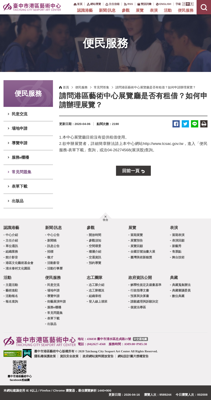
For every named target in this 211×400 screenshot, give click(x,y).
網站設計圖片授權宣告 (133, 356)
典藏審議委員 (181, 290)
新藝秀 (176, 246)
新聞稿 (51, 240)
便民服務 (185, 10)
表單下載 (19, 186)
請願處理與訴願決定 (144, 301)
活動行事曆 (55, 268)
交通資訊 (95, 257)
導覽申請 (19, 143)
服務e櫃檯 (20, 157)
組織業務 (12, 251)
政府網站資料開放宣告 (98, 356)
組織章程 (95, 296)
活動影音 (53, 263)
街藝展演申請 (56, 301)
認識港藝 (85, 10)
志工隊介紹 (96, 285)
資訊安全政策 (69, 356)
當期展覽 (136, 235)
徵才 (50, 257)
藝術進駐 (12, 290)
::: (71, 3)
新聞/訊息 (107, 10)
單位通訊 (12, 246)
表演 (154, 10)
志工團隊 (94, 277)
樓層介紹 (95, 251)
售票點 (176, 251)
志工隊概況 (96, 290)
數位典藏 (178, 296)
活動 (168, 10)
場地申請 (19, 128)
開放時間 (95, 235)
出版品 (17, 201)
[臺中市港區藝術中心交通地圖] (140, 339)
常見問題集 (21, 172)
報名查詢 (12, 301)
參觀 (126, 10)
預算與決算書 (139, 296)
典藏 (174, 277)
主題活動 (12, 285)
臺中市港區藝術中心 (32, 7)
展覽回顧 (136, 246)
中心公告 (53, 235)
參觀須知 (95, 240)
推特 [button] (185, 123)
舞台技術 (178, 257)
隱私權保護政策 (45, 356)
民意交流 (19, 114)
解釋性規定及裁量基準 (145, 285)
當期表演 (178, 235)
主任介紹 (12, 240)
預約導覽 (95, 263)
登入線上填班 (98, 301)
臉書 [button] (176, 123)
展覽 (140, 10)
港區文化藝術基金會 (19, 263)
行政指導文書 (139, 290)
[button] (184, 4)
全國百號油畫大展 (142, 251)
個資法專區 (138, 307)
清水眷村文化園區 (18, 268)
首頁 (66, 87)
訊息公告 (53, 246)
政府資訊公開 (140, 277)
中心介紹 (12, 235)
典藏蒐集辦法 (181, 285)
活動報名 (12, 296)
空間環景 (95, 246)
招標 (50, 251)
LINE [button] (194, 123)
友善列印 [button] (203, 123)
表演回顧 (178, 240)
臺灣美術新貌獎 (141, 257)
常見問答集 (101, 87)
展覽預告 (136, 240)
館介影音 (12, 257)
